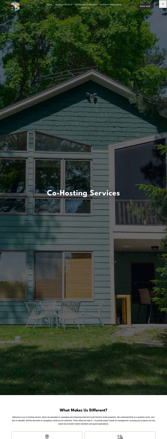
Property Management (111, 5)
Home (49, 5)
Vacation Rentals (63, 5)
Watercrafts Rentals (86, 5)
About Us (85, 8)
